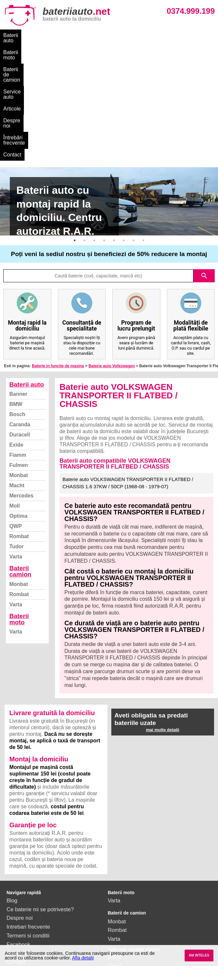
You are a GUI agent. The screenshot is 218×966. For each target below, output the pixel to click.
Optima (18, 408)
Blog (12, 793)
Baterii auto (16, 35)
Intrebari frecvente (28, 819)
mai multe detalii (162, 622)
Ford (113, 867)
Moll (14, 398)
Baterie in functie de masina (58, 258)
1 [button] (74, 133)
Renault (117, 893)
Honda (116, 920)
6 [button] (123, 133)
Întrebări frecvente (24, 47)
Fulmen (18, 357)
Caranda (19, 317)
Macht (16, 378)
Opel (113, 911)
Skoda (115, 876)
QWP (15, 418)
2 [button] (84, 133)
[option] (109, 94)
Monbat (18, 368)
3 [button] (94, 133)
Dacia (114, 858)
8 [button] (143, 133)
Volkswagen (122, 885)
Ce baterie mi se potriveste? (40, 802)
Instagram (18, 846)
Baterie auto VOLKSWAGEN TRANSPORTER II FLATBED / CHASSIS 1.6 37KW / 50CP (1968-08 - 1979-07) (128, 375)
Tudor (16, 439)
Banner (18, 286)
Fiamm (17, 347)
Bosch (17, 307)
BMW (15, 296)
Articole (168, 35)
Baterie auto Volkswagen (111, 258)
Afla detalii (83, 957)
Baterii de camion (94, 35)
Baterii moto (51, 35)
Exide (16, 337)
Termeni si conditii (28, 828)
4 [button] (104, 133)
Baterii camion (20, 463)
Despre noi (197, 35)
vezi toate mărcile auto (135, 929)
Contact (62, 47)
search (204, 168)
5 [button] (114, 133)
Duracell (19, 327)
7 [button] (133, 133)
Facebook (18, 837)
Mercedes (21, 388)
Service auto (136, 35)
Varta (15, 449)
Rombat (19, 429)
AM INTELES (199, 955)
